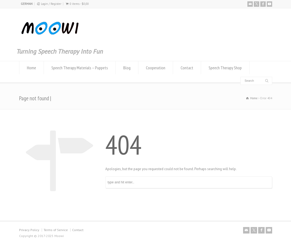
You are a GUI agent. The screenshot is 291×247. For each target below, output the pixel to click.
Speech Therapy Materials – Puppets (79, 67)
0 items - (79, 4)
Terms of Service (56, 230)
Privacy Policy (29, 230)
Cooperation (155, 67)
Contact (187, 67)
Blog (127, 67)
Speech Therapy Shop (225, 67)
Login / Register (51, 4)
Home (31, 67)
